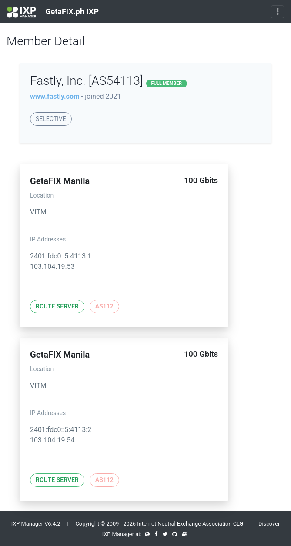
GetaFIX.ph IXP (53, 12)
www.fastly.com (55, 96)
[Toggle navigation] (277, 11)
